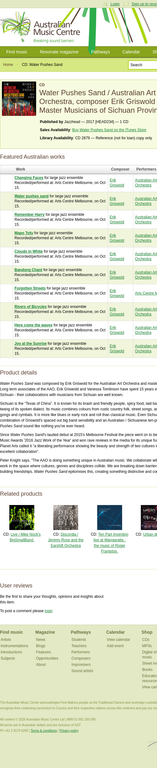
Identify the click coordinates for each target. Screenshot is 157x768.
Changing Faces (29, 178)
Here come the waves (34, 325)
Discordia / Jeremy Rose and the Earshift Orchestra (65, 540)
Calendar (131, 51)
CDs (145, 639)
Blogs (40, 646)
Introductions (11, 652)
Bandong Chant (28, 270)
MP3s (147, 646)
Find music (16, 51)
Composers (80, 658)
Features (43, 652)
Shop (146, 632)
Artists (6, 639)
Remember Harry (30, 214)
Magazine (45, 632)
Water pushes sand (32, 196)
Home (8, 64)
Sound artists (82, 671)
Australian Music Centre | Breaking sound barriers (41, 27)
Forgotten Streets (30, 288)
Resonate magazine (59, 51)
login (48, 611)
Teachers (79, 646)
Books (147, 669)
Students (78, 639)
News (40, 639)
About (41, 664)
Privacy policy (68, 730)
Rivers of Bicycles (31, 307)
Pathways (100, 51)
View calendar (118, 639)
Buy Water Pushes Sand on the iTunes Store (109, 130)
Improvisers (81, 664)
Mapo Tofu (24, 233)
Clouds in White (29, 251)
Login (115, 4)
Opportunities (47, 658)
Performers (80, 652)
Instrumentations (14, 646)
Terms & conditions (44, 730)
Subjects (8, 658)
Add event (115, 646)
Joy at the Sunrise (31, 343)
